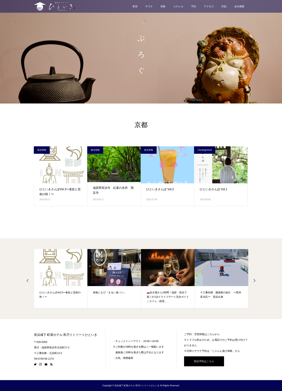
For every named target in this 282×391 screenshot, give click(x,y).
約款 (224, 6)
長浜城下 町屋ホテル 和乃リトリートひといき (65, 334)
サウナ (149, 6)
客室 (135, 6)
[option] (61, 278)
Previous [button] (27, 280)
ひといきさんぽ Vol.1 (213, 189)
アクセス (209, 6)
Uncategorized (205, 150)
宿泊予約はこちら (204, 361)
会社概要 (239, 6)
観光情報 (41, 150)
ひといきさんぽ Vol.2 (160, 189)
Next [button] (254, 280)
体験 (163, 6)
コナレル (178, 6)
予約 (193, 6)
